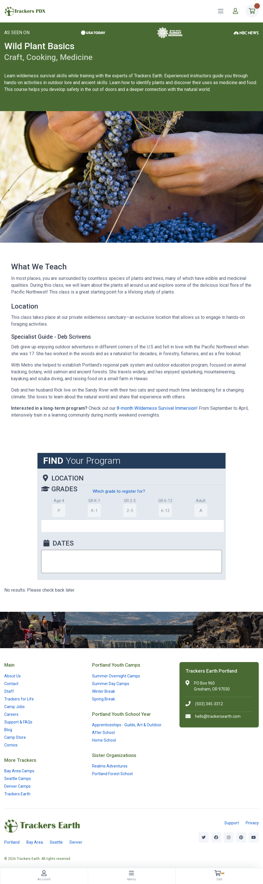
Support (231, 823)
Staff (9, 691)
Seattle (56, 842)
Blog (8, 729)
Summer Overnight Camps (116, 676)
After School (103, 732)
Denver (76, 842)
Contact (11, 683)
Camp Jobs (14, 706)
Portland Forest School (112, 773)
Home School (104, 740)
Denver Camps (17, 786)
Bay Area (34, 842)
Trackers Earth (17, 794)
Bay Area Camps (19, 771)
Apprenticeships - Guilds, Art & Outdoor (127, 725)
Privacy (252, 823)
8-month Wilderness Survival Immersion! (157, 408)
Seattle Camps (17, 778)
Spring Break (103, 699)
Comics (11, 745)
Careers (11, 714)
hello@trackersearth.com (218, 716)
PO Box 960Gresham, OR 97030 (212, 686)
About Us (12, 676)
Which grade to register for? (119, 491)
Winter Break (103, 691)
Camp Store (15, 737)
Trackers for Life (19, 699)
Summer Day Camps (110, 683)
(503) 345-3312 (209, 704)
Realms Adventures (110, 766)
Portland (12, 842)
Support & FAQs (18, 722)
